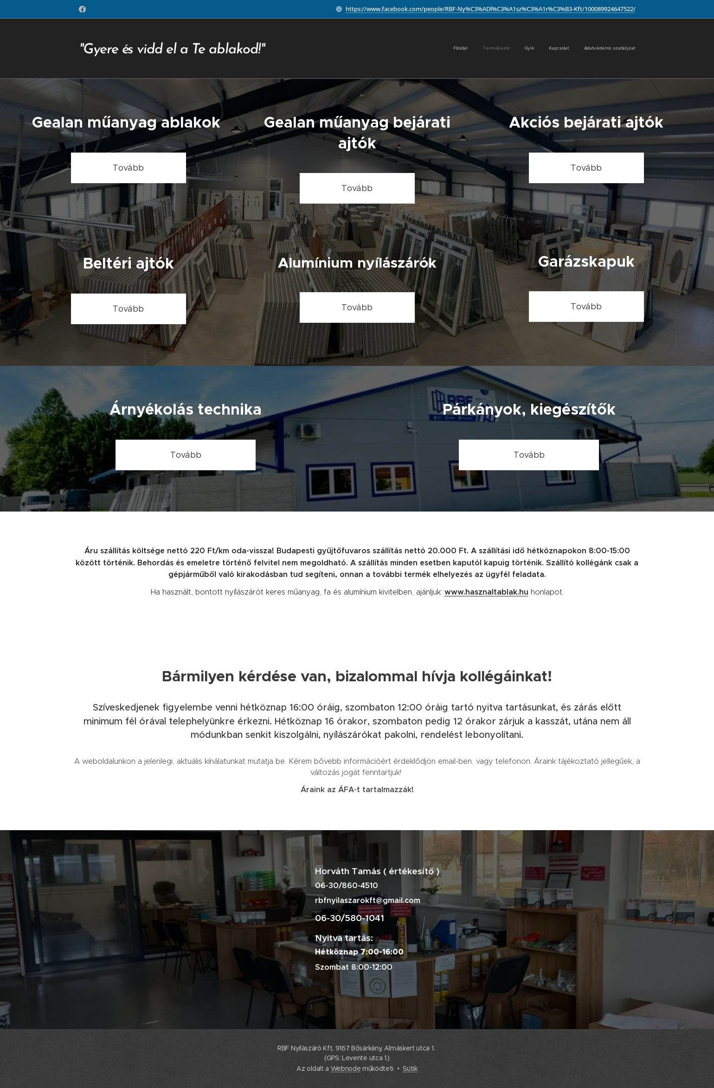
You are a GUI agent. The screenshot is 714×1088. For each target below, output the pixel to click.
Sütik (410, 1068)
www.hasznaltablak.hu (486, 592)
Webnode (346, 1068)
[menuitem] (579, 48)
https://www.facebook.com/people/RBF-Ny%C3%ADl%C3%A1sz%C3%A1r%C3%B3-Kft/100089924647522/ (491, 9)
